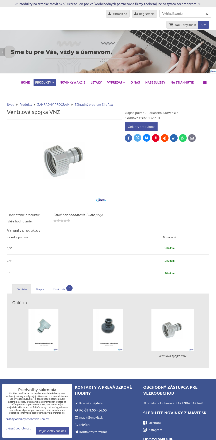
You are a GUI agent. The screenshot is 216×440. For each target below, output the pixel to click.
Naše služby (155, 82)
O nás (135, 82)
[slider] (61, 220)
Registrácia (144, 14)
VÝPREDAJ (116, 82)
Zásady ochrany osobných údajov (27, 419)
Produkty (44, 82)
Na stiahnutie (182, 82)
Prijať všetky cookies (52, 431)
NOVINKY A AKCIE (72, 82)
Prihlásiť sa (117, 14)
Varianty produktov (141, 127)
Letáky (96, 82)
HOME (25, 82)
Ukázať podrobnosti (18, 428)
